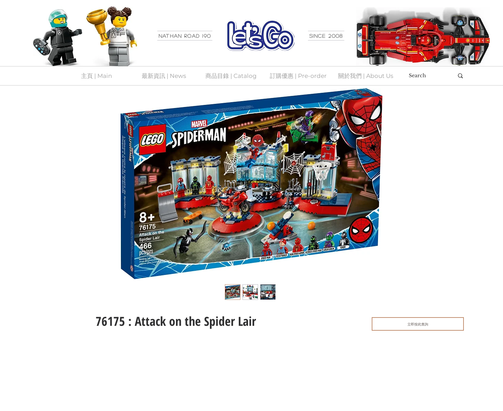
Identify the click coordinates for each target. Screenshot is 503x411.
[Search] (426, 75)
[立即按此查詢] (418, 324)
